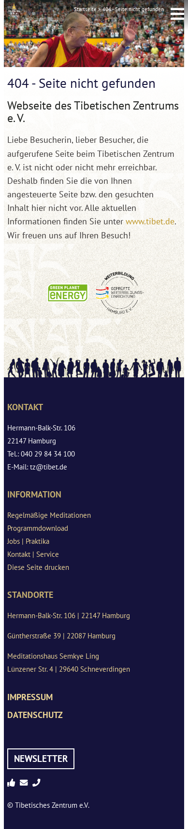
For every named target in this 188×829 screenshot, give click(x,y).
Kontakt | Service (33, 554)
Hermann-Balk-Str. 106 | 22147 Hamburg (68, 615)
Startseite (85, 9)
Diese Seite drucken (38, 567)
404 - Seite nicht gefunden (133, 9)
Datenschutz (35, 714)
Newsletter (41, 758)
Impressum (30, 697)
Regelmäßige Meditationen (49, 515)
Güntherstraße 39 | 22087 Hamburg (61, 635)
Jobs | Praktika (28, 541)
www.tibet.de (150, 221)
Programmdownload (37, 528)
